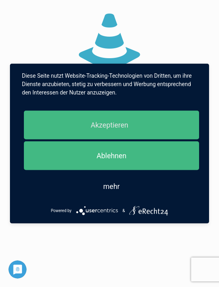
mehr (111, 186)
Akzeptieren (110, 125)
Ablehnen (111, 155)
